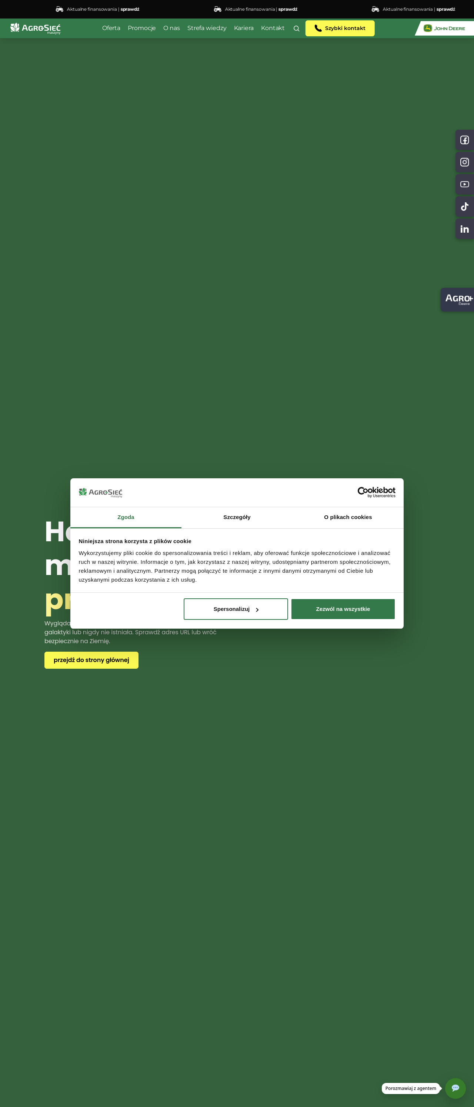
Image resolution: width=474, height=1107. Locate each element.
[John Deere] (444, 28)
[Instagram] (464, 162)
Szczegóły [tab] (236, 517)
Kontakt (273, 27)
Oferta (111, 27)
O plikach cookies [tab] (348, 517)
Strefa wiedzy (207, 27)
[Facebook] (464, 140)
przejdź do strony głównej (91, 660)
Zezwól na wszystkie (343, 609)
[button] (296, 28)
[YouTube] (464, 184)
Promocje (142, 27)
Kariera (244, 27)
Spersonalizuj (236, 609)
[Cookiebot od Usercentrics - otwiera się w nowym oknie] (363, 492)
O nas (171, 27)
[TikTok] (464, 206)
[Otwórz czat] (455, 1088)
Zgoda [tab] (125, 517)
